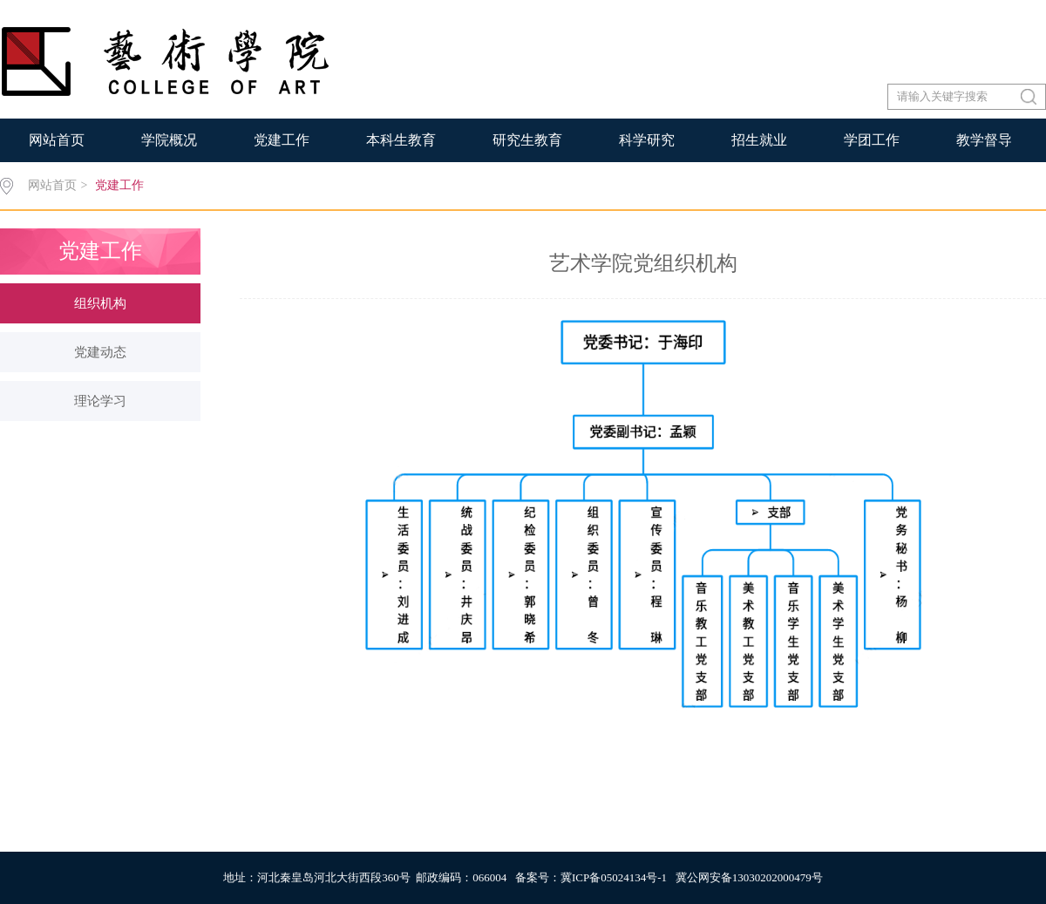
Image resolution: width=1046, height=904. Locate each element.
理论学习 (100, 401)
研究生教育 (527, 140)
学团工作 (872, 140)
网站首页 (57, 140)
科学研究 (647, 140)
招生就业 (759, 140)
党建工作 (281, 140)
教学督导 (984, 140)
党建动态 (100, 352)
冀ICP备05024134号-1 (613, 877)
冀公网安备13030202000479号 (749, 877)
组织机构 (100, 303)
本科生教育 (401, 140)
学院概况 (169, 140)
